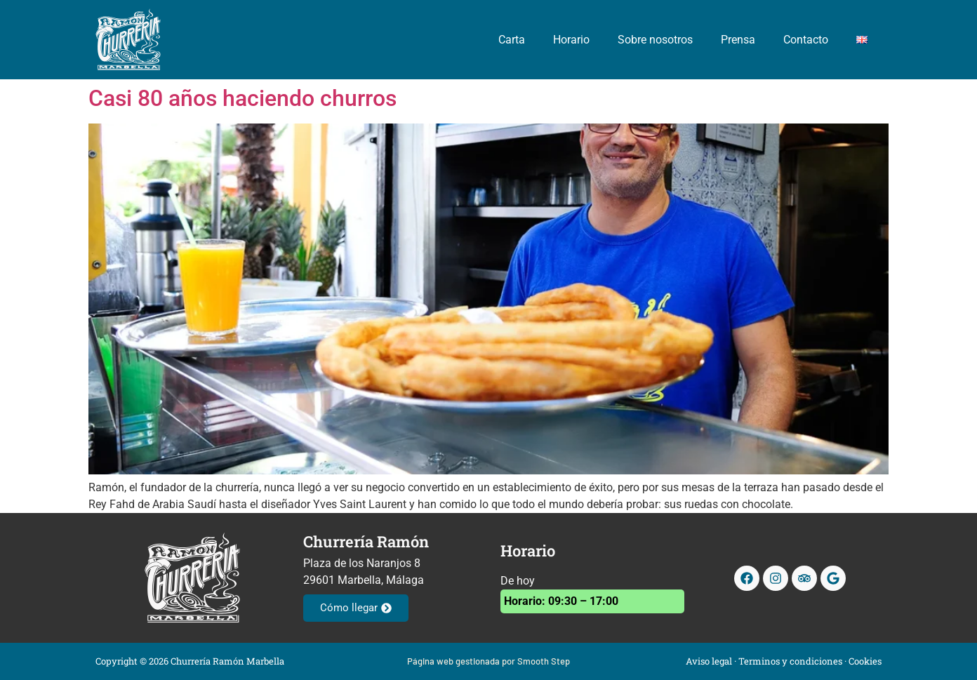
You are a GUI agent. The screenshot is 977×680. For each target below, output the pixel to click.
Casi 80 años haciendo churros (242, 98)
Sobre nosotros (655, 39)
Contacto (805, 39)
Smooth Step (543, 661)
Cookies (865, 661)
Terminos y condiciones (790, 661)
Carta (511, 39)
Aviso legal (709, 661)
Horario (571, 39)
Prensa (738, 39)
